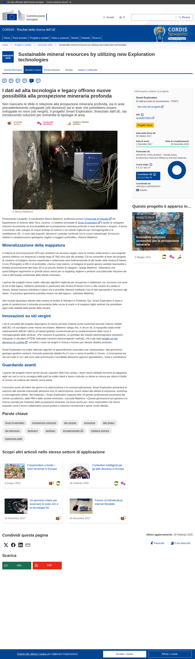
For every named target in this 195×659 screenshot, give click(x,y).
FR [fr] (24, 80)
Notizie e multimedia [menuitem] (87, 70)
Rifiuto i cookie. (170, 654)
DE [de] (4, 80)
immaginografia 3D (73, 431)
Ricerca (96, 38)
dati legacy (109, 423)
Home (7, 38)
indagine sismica (100, 431)
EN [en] (11, 80)
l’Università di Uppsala (97, 219)
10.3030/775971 (143, 118)
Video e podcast (60, 38)
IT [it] (31, 80)
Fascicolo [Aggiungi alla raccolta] (157, 542)
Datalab (85, 38)
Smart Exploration (88, 222)
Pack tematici (20, 38)
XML (19, 565)
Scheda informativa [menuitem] (13, 70)
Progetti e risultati (39, 38)
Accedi (108, 17)
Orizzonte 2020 (45, 45)
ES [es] (18, 80)
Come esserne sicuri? (58, 2)
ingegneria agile (13, 438)
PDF (49, 565)
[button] (122, 17)
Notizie (75, 38)
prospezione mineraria (44, 423)
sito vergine (70, 423)
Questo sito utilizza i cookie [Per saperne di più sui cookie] (32, 654)
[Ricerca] (184, 17)
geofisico (50, 431)
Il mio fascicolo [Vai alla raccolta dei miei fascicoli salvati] (180, 543)
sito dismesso (12, 431)
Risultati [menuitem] (69, 70)
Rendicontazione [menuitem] (52, 70)
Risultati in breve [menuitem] (33, 70)
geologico (32, 431)
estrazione (89, 423)
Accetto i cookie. (125, 654)
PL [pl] (38, 80)
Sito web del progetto (149, 107)
